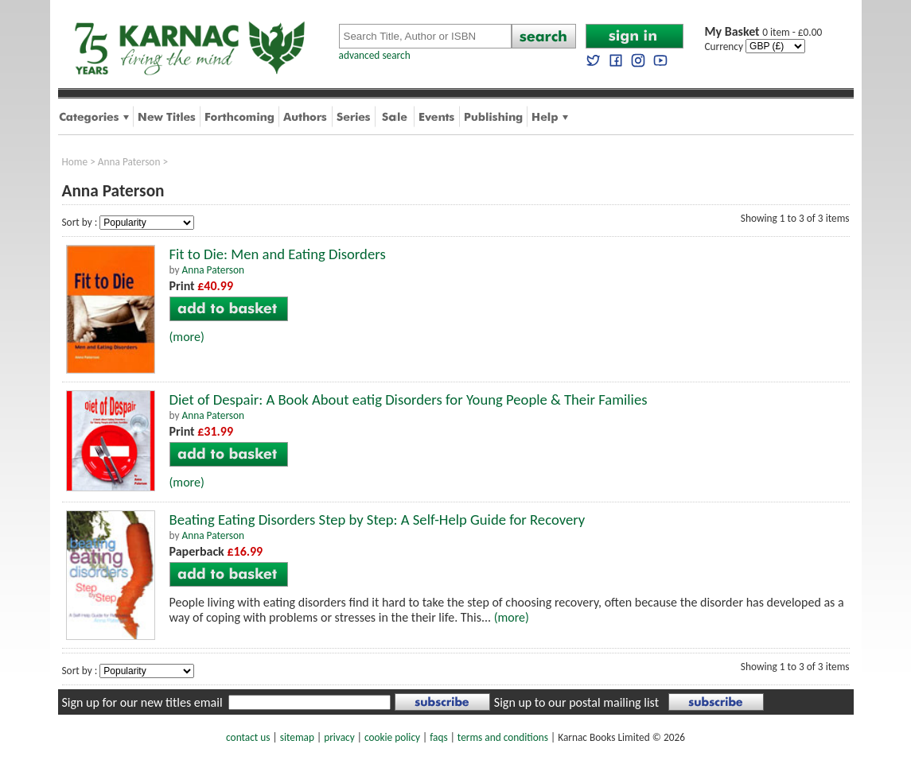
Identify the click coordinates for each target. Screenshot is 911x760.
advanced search (375, 55)
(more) (186, 336)
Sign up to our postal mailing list (576, 702)
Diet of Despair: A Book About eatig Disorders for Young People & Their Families (408, 399)
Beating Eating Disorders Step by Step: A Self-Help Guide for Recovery (377, 519)
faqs (438, 737)
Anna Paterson (129, 162)
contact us (248, 737)
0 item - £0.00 (764, 32)
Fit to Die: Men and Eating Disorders (277, 254)
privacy (339, 737)
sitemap (297, 737)
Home (75, 162)
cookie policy (392, 737)
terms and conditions (502, 737)
